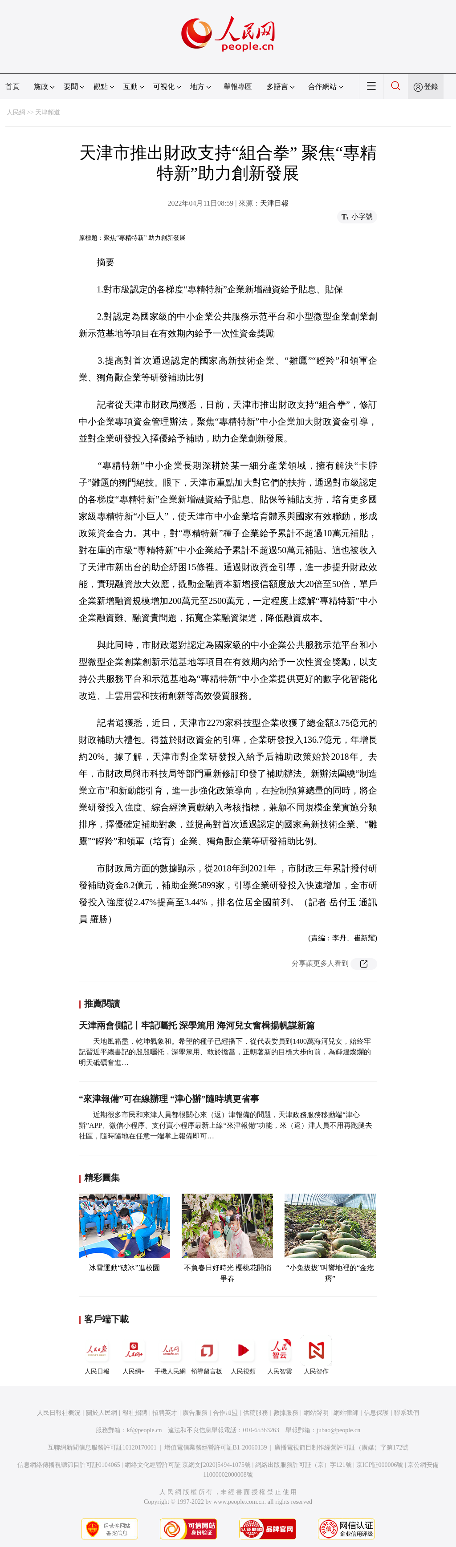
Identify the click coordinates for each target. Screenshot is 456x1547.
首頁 (12, 86)
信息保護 (376, 1412)
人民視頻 (243, 1355)
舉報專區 (238, 86)
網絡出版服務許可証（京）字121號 (303, 1465)
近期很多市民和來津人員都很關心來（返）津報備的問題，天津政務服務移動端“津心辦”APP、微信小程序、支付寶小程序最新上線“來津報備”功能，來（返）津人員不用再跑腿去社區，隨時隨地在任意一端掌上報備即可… (225, 1125)
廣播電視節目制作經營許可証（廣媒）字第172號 (341, 1447)
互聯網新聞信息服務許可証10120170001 (102, 1447)
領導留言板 (206, 1355)
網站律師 (346, 1412)
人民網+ (133, 1355)
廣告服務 (195, 1412)
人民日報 (97, 1355)
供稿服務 (255, 1412)
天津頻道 (47, 112)
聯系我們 (406, 1412)
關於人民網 (101, 1412)
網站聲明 (316, 1412)
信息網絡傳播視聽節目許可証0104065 (68, 1465)
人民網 (16, 112)
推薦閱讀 (102, 1003)
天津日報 (274, 203)
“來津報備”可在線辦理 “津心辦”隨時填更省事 (169, 1099)
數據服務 (285, 1412)
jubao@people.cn (338, 1430)
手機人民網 (170, 1355)
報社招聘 (134, 1412)
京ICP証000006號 (379, 1465)
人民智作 (316, 1355)
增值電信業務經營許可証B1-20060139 (215, 1447)
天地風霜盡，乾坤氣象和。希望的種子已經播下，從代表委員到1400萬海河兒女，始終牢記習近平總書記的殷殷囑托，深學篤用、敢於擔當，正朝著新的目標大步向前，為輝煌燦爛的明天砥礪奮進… (225, 1051)
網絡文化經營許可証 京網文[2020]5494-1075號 (188, 1465)
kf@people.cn (144, 1430)
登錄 (431, 86)
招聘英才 (164, 1412)
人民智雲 (279, 1355)
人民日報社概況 (59, 1412)
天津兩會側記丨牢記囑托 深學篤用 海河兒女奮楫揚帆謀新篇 (197, 1025)
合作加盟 (225, 1412)
